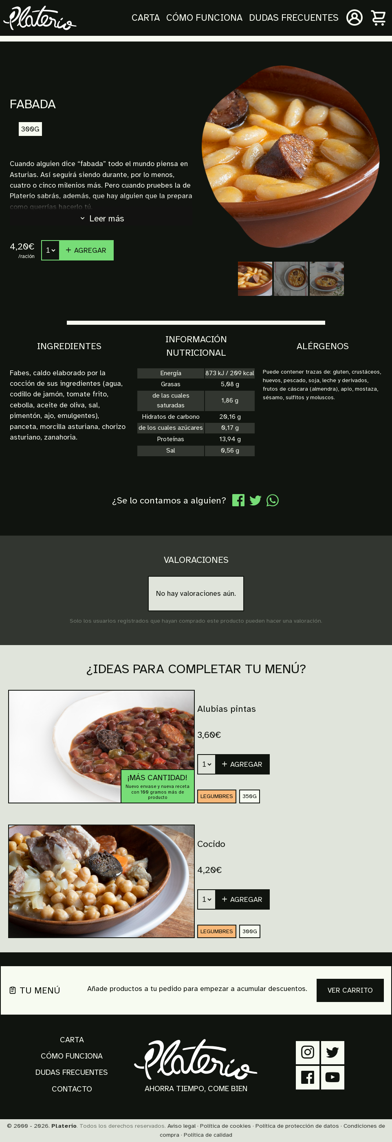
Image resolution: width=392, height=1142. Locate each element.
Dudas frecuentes (294, 18)
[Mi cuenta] (354, 18)
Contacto (72, 1089)
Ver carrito (350, 990)
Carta (146, 18)
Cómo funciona (204, 18)
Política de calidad (208, 1134)
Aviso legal (181, 1125)
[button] (243, 764)
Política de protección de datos (297, 1125)
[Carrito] (379, 18)
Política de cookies (225, 1125)
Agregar (85, 250)
